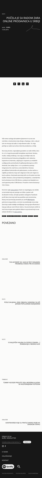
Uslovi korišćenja (33, 473)
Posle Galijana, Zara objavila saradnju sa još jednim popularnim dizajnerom (22, 303)
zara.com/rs (14, 190)
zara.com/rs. (18, 212)
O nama (5, 452)
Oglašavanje (7, 456)
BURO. (8, 27)
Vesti (3, 14)
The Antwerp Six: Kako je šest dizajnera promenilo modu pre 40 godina (24, 263)
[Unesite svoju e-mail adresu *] (11, 442)
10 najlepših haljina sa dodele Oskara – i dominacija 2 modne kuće (24, 343)
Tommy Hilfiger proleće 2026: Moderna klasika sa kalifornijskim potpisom (21, 383)
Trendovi (5, 379)
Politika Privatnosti (7, 473)
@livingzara (31, 200)
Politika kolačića (21, 473)
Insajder (5, 259)
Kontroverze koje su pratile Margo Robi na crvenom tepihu (23, 423)
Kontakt (5, 460)
